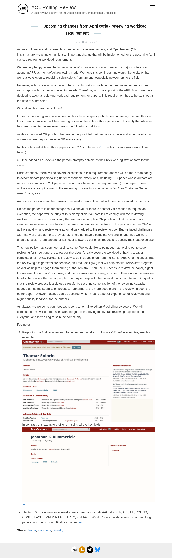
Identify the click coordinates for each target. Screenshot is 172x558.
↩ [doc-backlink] (24, 504)
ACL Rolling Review (53, 7)
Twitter (31, 530)
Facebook (44, 530)
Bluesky (58, 530)
